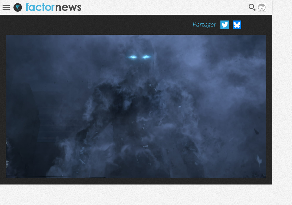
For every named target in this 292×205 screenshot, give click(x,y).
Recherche (252, 7)
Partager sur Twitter (224, 24)
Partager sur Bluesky (237, 24)
